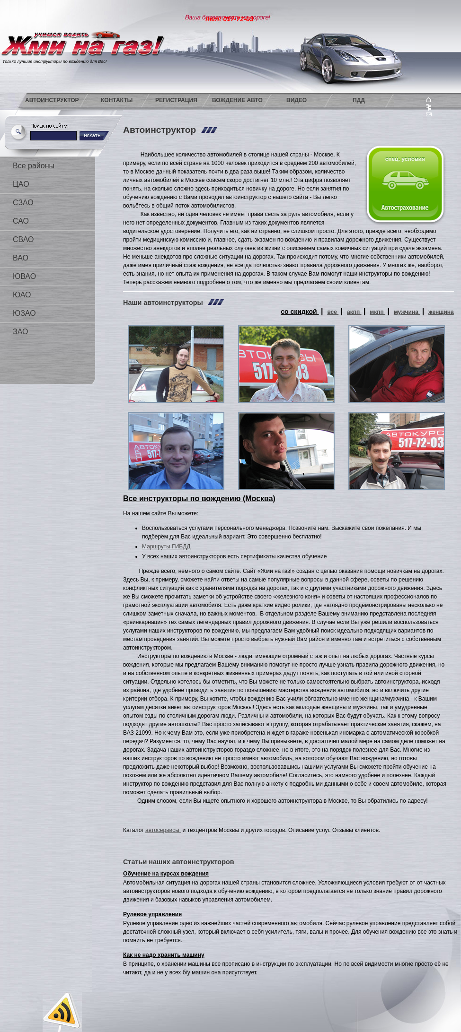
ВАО (20, 258)
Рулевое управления (152, 914)
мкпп (377, 312)
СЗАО (23, 203)
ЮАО (22, 295)
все (332, 312)
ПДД (359, 100)
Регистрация (176, 100)
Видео (296, 100)
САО (21, 221)
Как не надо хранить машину (163, 955)
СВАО (23, 239)
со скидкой (300, 311)
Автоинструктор (52, 100)
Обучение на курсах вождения (166, 873)
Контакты (117, 100)
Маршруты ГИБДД (166, 546)
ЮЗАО (24, 313)
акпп (354, 312)
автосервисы (163, 830)
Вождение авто (237, 100)
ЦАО (21, 184)
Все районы (33, 166)
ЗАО (20, 332)
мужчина (407, 312)
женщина (441, 312)
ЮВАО (24, 276)
